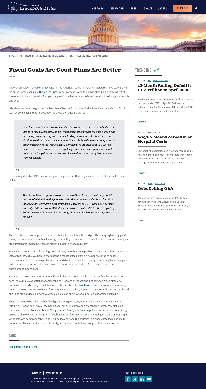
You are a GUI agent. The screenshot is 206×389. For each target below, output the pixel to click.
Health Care (157, 132)
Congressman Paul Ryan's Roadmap (70, 310)
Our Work (98, 8)
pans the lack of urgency (47, 92)
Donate (148, 8)
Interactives (117, 8)
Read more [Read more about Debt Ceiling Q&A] (141, 220)
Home (11, 56)
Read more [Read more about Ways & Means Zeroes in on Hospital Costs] (141, 173)
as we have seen (86, 285)
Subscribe (182, 8)
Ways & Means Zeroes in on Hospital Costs (165, 139)
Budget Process (160, 184)
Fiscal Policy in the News (23, 346)
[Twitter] (135, 379)
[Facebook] (128, 379)
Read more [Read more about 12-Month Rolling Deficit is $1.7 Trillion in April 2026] (141, 122)
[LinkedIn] (142, 379)
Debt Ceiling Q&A (155, 188)
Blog (19, 56)
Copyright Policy (54, 373)
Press (134, 8)
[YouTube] (149, 379)
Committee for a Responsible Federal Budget (32, 7)
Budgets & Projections (160, 81)
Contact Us (36, 373)
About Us (163, 8)
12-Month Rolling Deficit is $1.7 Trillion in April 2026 (165, 88)
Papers (150, 184)
